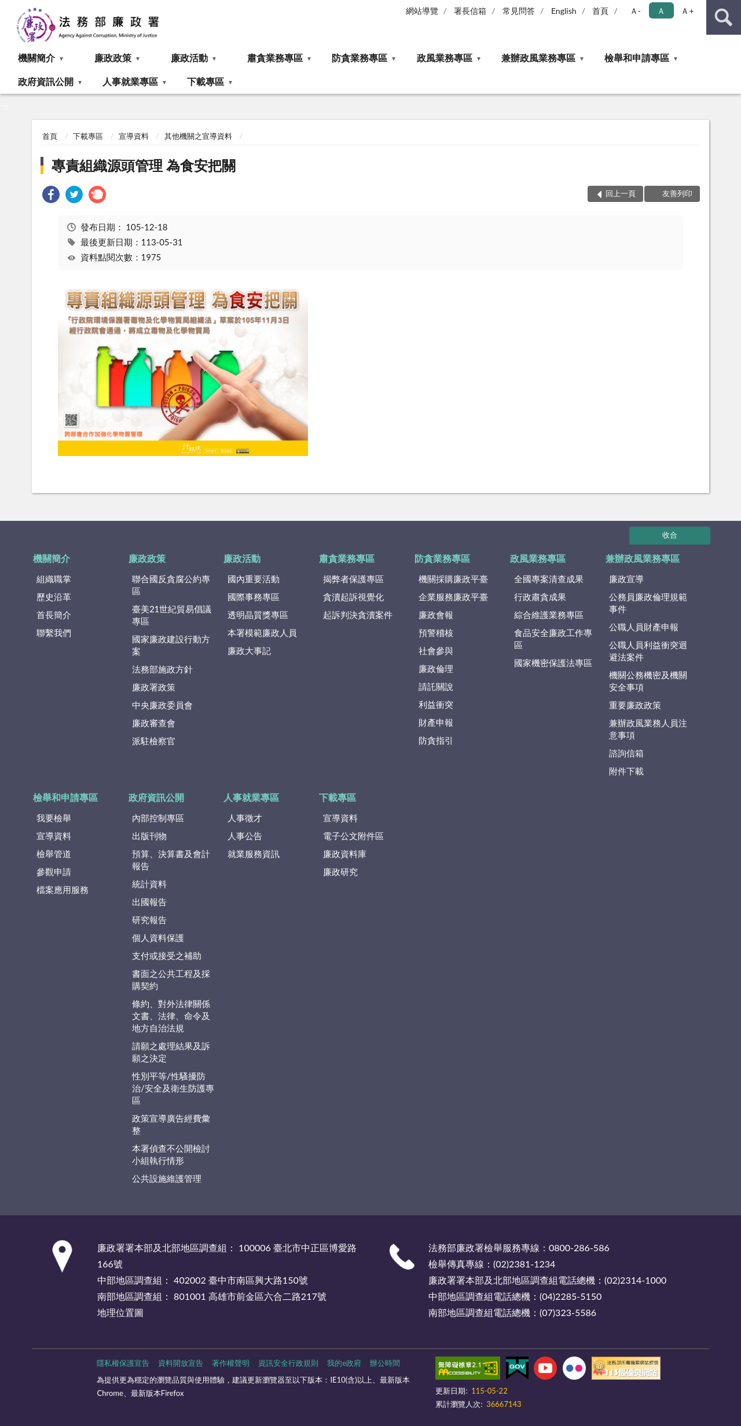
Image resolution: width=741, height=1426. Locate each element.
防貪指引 (436, 740)
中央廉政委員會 (162, 705)
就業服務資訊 (254, 853)
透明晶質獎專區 (258, 614)
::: (9, 8)
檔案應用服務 (62, 889)
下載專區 (205, 81)
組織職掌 (53, 579)
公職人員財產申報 (643, 627)
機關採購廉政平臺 (453, 579)
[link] (51, 196)
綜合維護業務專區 (549, 614)
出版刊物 (149, 835)
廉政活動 (189, 57)
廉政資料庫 (344, 853)
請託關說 (436, 686)
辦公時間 (385, 1363)
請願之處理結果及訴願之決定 (171, 1052)
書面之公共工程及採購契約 (171, 979)
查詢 (723, 17)
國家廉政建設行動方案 (171, 645)
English (564, 11)
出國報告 (149, 901)
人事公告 (245, 835)
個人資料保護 (158, 937)
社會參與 (436, 650)
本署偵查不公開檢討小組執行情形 (171, 1154)
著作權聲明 (231, 1363)
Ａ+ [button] (687, 11)
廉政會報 (436, 614)
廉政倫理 (436, 668)
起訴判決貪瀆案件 (357, 614)
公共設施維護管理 (166, 1178)
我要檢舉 (53, 818)
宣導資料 (134, 136)
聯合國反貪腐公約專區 (171, 585)
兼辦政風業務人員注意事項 (648, 729)
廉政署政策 (153, 687)
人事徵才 (245, 818)
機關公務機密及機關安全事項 (648, 681)
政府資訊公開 (46, 81)
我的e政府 (344, 1363)
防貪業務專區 (359, 57)
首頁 (600, 11)
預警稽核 (436, 632)
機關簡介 (36, 57)
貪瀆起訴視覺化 (353, 596)
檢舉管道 (53, 853)
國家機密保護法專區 (553, 662)
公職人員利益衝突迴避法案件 (648, 651)
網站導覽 (422, 11)
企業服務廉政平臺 (453, 596)
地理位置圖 (120, 1312)
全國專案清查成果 (549, 579)
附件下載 (626, 771)
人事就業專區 (130, 81)
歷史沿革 (53, 596)
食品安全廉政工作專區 (553, 638)
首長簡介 (53, 614)
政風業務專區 (444, 57)
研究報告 (149, 919)
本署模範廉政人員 (262, 632)
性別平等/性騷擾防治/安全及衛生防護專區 (173, 1088)
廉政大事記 (249, 650)
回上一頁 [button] (621, 193)
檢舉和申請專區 (636, 57)
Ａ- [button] (635, 11)
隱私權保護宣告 (123, 1363)
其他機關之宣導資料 (198, 136)
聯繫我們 (53, 632)
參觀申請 (53, 871)
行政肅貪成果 (540, 596)
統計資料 (149, 884)
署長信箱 (470, 11)
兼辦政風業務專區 (538, 57)
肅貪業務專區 (275, 57)
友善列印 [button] (677, 193)
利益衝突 (436, 704)
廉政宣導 (626, 579)
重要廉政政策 (635, 705)
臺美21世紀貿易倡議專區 (171, 615)
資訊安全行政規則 (288, 1363)
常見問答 (518, 11)
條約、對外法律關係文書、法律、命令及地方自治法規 (171, 1015)
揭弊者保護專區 (353, 579)
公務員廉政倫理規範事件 (648, 602)
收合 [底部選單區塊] (669, 534)
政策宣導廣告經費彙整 (171, 1124)
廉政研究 (340, 871)
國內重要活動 (254, 579)
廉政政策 (112, 57)
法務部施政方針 (162, 669)
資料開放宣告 (180, 1363)
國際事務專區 (254, 596)
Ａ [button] (661, 11)
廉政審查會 (153, 723)
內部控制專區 (158, 818)
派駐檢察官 (153, 741)
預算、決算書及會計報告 (171, 859)
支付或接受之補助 (166, 955)
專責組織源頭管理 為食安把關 (144, 165)
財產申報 (436, 722)
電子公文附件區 (353, 835)
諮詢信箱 (626, 753)
